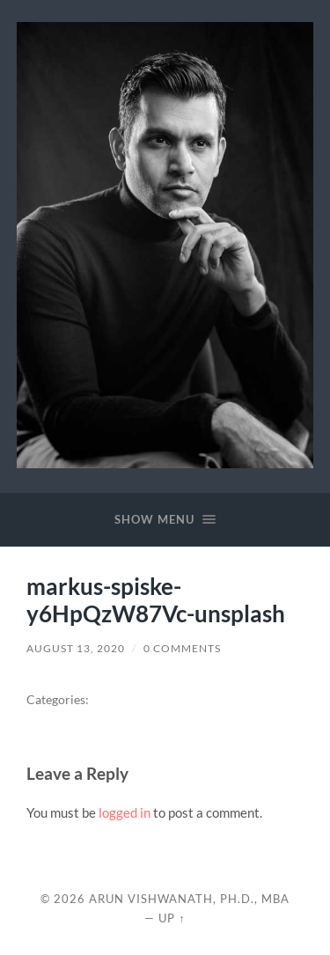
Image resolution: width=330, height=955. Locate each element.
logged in (124, 812)
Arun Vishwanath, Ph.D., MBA (189, 899)
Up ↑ (171, 918)
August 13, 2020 (75, 648)
